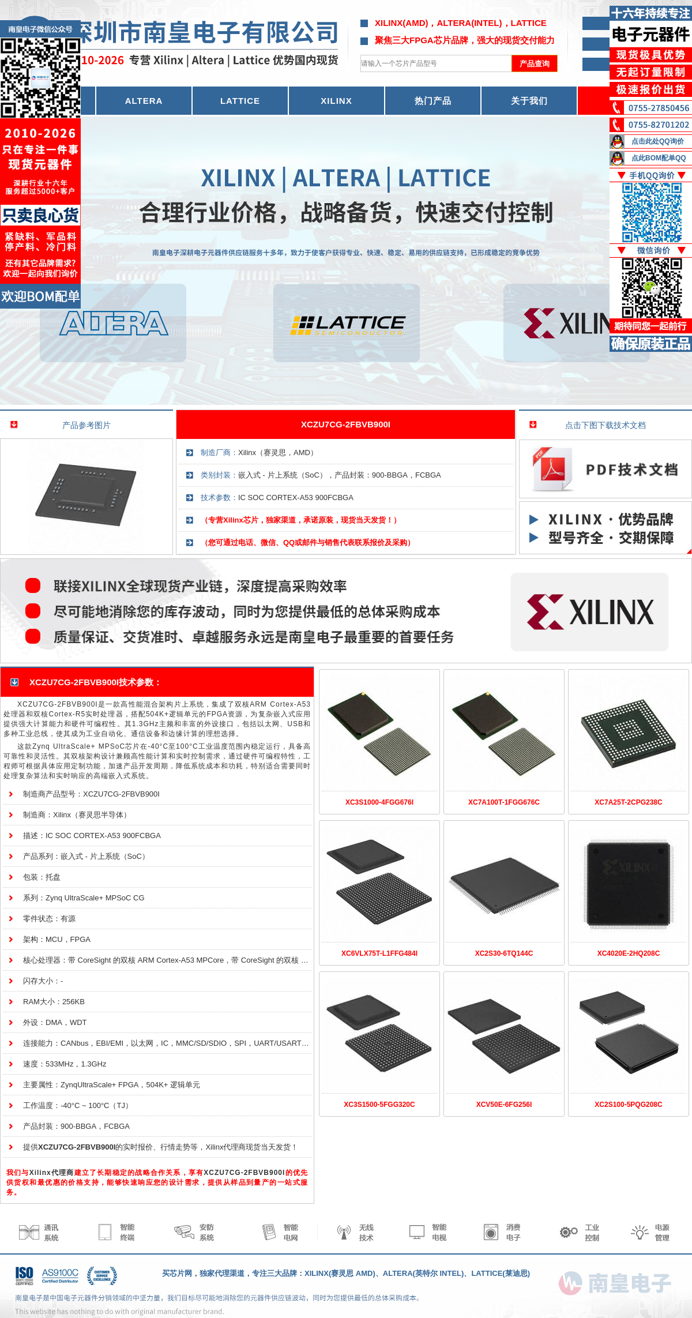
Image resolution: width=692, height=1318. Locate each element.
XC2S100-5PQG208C (628, 1105)
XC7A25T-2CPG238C (628, 802)
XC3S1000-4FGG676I (379, 802)
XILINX (336, 101)
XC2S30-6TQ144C (504, 953)
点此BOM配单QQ (658, 158)
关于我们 (529, 101)
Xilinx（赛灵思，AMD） (278, 452)
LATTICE (240, 101)
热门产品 (433, 101)
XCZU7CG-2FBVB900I (345, 424)
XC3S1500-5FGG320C (379, 1105)
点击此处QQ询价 (657, 141)
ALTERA (144, 101)
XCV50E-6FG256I (504, 1105)
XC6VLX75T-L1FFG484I (379, 953)
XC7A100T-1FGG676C (504, 802)
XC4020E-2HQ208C (628, 953)
